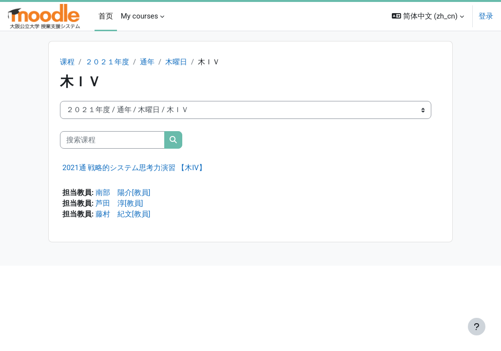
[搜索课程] (112, 140)
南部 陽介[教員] (123, 193)
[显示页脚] (476, 326)
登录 (486, 16)
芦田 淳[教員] (119, 204)
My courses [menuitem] (139, 16)
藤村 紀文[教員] (123, 215)
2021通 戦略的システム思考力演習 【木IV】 (134, 168)
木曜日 (176, 62)
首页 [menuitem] (105, 16)
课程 (67, 62)
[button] (427, 16)
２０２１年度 (107, 62)
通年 (147, 62)
